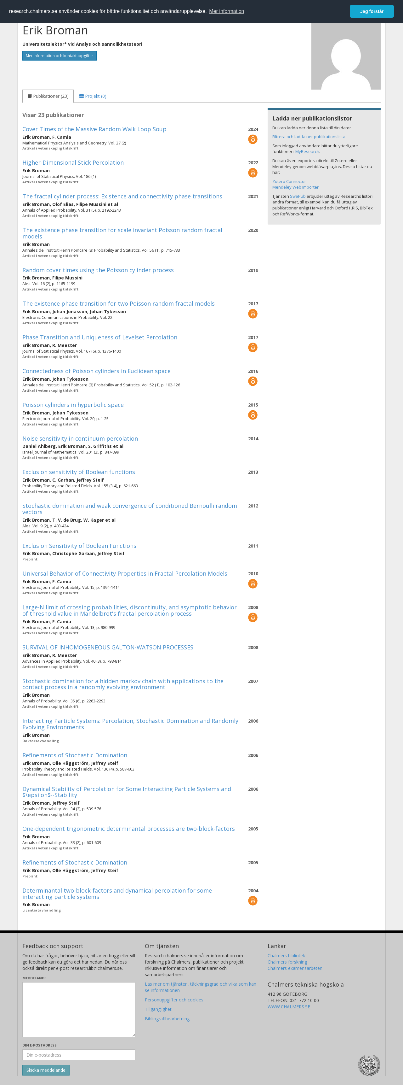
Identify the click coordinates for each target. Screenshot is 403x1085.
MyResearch (307, 151)
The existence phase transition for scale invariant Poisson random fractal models (122, 233)
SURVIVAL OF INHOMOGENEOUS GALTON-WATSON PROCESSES (107, 647)
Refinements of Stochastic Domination (74, 755)
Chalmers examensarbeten (295, 968)
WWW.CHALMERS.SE (289, 1007)
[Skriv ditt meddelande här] (78, 1009)
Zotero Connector (289, 181)
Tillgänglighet (158, 1009)
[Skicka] (46, 1070)
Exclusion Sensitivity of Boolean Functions (79, 545)
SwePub (298, 196)
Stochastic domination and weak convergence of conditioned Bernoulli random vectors (129, 509)
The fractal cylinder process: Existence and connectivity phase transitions (122, 196)
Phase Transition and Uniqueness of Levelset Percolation (99, 337)
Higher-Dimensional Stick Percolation (73, 162)
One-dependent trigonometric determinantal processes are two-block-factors (128, 828)
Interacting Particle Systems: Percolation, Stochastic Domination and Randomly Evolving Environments (130, 724)
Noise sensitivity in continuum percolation (80, 438)
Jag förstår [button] (371, 11)
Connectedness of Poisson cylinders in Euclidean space (96, 371)
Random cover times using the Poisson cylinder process (98, 270)
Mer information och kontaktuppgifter (59, 55)
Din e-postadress (39, 1045)
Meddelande (34, 978)
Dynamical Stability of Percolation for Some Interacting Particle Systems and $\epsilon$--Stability (126, 792)
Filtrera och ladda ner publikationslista (308, 136)
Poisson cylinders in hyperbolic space (73, 404)
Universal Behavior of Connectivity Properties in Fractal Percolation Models (124, 573)
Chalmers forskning (287, 962)
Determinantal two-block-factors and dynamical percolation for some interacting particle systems (117, 893)
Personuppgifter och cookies (174, 1000)
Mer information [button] (226, 11)
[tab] (48, 96)
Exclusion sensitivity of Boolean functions (78, 472)
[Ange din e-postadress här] (78, 1054)
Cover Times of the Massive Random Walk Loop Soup (94, 129)
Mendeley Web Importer (295, 187)
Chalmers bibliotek (286, 956)
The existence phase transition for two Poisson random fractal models (118, 303)
